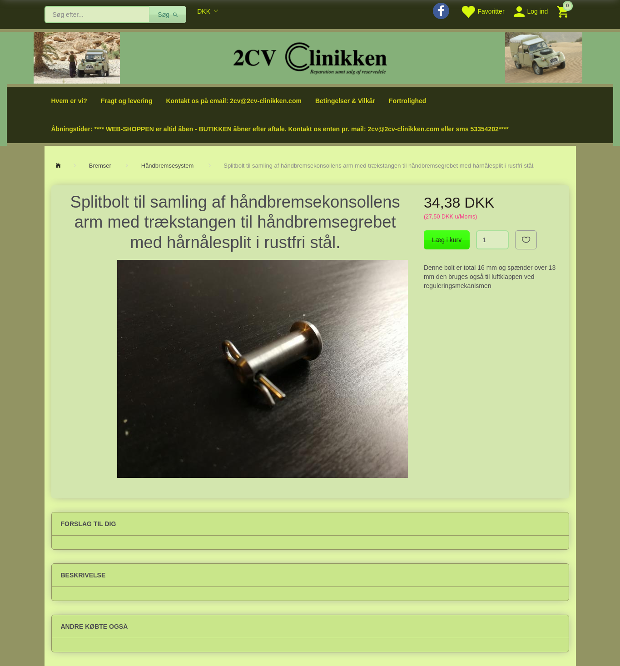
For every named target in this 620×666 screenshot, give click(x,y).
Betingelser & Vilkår (345, 100)
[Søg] (167, 14)
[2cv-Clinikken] (310, 57)
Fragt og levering (127, 100)
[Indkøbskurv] (563, 11)
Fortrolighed (407, 100)
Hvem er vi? (69, 100)
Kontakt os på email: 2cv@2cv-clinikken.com (233, 100)
